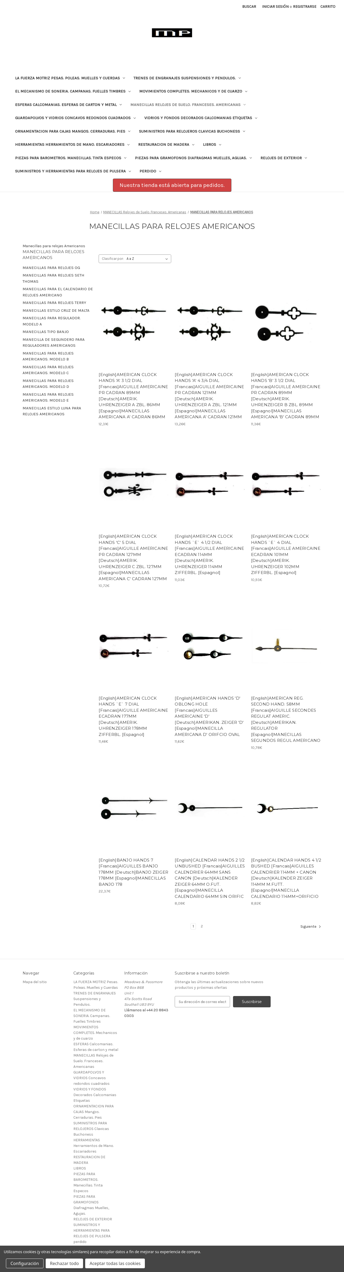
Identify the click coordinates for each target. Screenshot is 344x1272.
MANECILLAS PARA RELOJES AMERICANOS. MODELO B (48, 356)
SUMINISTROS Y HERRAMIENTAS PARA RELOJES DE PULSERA (73, 171)
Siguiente (310, 926)
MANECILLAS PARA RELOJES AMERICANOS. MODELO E (48, 397)
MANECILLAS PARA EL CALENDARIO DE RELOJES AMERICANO (58, 291)
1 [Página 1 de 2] (193, 926)
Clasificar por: (113, 259)
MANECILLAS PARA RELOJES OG (51, 267)
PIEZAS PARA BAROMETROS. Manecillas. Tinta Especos (70, 157)
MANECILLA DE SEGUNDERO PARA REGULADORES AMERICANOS (54, 342)
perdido (150, 171)
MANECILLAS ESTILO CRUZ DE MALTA (56, 310)
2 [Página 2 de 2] (202, 926)
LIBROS (212, 144)
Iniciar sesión (275, 6)
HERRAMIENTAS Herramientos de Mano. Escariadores (72, 144)
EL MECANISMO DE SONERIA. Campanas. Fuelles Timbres (73, 91)
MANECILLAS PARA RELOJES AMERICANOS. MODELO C (48, 369)
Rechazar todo (64, 1263)
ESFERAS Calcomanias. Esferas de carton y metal (68, 104)
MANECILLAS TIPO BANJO (46, 331)
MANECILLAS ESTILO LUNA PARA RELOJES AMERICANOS (52, 411)
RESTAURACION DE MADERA (166, 144)
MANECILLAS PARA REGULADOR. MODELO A (52, 321)
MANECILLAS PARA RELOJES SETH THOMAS (53, 278)
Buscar (249, 6)
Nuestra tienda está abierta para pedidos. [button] (172, 185)
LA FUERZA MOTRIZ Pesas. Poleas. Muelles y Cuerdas (70, 78)
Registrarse (304, 6)
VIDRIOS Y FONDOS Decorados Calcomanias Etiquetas (200, 117)
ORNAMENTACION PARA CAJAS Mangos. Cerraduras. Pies (72, 131)
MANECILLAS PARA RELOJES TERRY (54, 302)
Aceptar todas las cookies (115, 1263)
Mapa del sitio (35, 982)
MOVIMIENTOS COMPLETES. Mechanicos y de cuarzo (193, 91)
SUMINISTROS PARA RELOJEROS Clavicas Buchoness (192, 131)
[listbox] (148, 259)
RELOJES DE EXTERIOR (283, 157)
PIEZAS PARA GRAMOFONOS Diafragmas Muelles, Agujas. (193, 157)
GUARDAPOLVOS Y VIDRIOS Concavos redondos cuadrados (75, 117)
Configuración (24, 1263)
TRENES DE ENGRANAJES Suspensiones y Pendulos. (187, 78)
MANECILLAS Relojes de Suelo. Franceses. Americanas (188, 104)
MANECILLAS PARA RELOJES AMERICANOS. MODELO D (48, 383)
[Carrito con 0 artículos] (327, 6)
